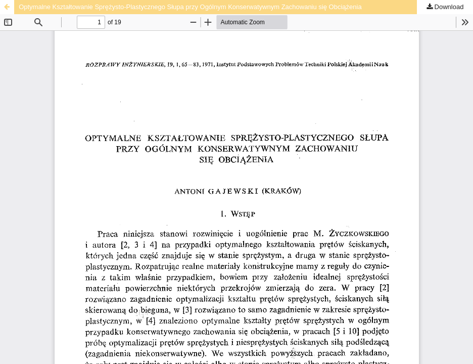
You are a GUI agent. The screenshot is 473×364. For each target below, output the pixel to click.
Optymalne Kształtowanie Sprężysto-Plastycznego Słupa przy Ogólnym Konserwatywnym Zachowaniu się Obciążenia (190, 7)
